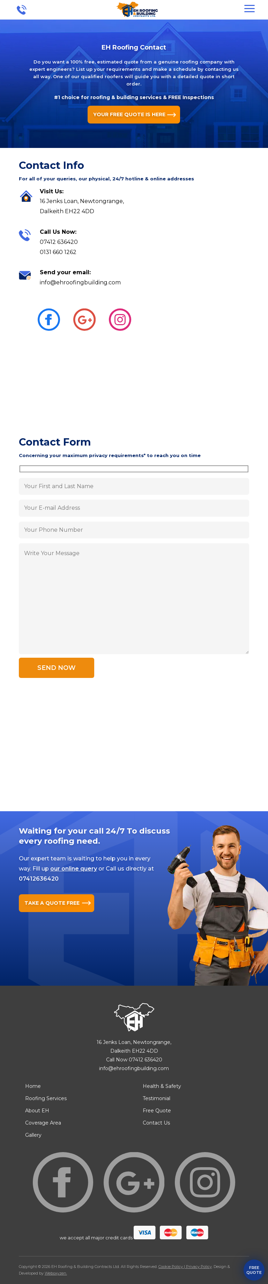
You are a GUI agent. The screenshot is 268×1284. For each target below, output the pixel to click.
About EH (37, 1110)
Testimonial (156, 1098)
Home (33, 1086)
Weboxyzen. (56, 1273)
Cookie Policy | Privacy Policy (185, 1266)
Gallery (33, 1135)
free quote (254, 1270)
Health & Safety (162, 1086)
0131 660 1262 (58, 252)
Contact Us (156, 1123)
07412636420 (39, 878)
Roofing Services (46, 1098)
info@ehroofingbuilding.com (80, 282)
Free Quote (157, 1110)
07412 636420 (59, 242)
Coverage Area (43, 1123)
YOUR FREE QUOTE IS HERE (129, 114)
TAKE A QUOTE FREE (52, 903)
